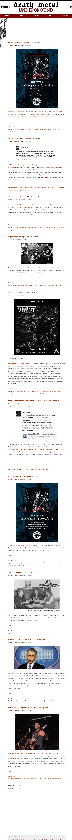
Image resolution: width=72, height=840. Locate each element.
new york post (39, 701)
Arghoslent (11, 268)
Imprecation (45, 444)
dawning (21, 227)
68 (19, 788)
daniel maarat (33, 469)
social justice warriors (53, 187)
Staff (11, 239)
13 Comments (12, 225)
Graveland (41, 167)
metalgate (33, 187)
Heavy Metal (46, 227)
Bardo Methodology (19, 753)
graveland (27, 187)
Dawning (42, 205)
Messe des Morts (47, 177)
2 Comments (11, 776)
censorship (25, 469)
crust (25, 391)
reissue (57, 563)
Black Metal (14, 129)
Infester (61, 111)
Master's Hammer (49, 633)
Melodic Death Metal (32, 285)
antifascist (18, 469)
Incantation (14, 758)
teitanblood (11, 394)
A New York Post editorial (15, 678)
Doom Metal (28, 227)
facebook (20, 187)
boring (22, 391)
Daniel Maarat (14, 45)
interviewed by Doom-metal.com (27, 207)
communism (30, 701)
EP (28, 391)
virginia (60, 285)
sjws (45, 187)
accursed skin (15, 391)
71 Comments (12, 185)
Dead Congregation (29, 756)
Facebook (51, 165)
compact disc (22, 129)
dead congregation (28, 778)
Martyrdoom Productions (15, 111)
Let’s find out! (28, 215)
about (7, 16)
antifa (13, 469)
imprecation (41, 469)
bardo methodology (17, 778)
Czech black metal (33, 633)
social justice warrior (53, 701)
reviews (36, 16)
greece (44, 778)
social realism (16, 190)
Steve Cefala (11, 207)
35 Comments (12, 560)
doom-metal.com (37, 227)
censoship (14, 187)
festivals (41, 633)
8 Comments (11, 127)
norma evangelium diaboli (52, 391)
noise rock (42, 391)
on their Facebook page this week (35, 114)
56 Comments (12, 467)
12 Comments (12, 698)
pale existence (15, 230)
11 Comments (12, 630)
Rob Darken (27, 167)
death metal (30, 129)
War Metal (41, 394)
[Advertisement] (37, 30)
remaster (57, 129)
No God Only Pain (48, 207)
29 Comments (12, 283)
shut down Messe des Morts (20, 449)
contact (65, 16)
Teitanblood (55, 363)
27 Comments (12, 388)
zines (50, 16)
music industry (57, 778)
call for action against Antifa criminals (28, 447)
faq (21, 16)
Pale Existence (52, 205)
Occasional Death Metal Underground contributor (22, 205)
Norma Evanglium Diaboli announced (18, 363)
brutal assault (23, 633)
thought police (25, 190)
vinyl (23, 132)
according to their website (39, 268)
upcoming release (52, 285)
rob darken (40, 187)
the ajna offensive (21, 394)
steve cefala (23, 230)
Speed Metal (43, 285)
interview (53, 227)
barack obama (15, 701)
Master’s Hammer (13, 615)
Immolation (61, 756)
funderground (34, 391)
